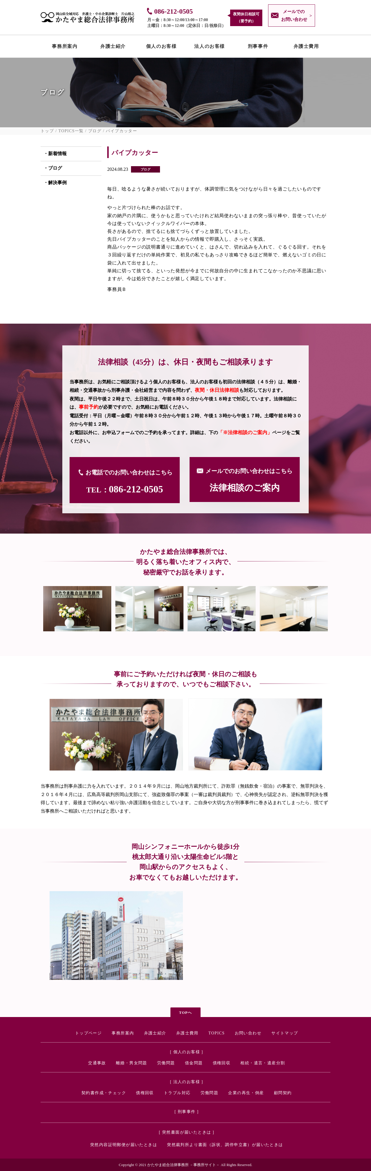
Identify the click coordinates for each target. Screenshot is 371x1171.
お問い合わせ (248, 1033)
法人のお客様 (209, 47)
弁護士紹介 (113, 47)
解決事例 (57, 182)
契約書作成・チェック (103, 1093)
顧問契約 (283, 1093)
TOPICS (216, 1033)
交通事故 (97, 1063)
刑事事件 (258, 47)
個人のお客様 (161, 47)
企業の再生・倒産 (246, 1093)
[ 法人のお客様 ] (186, 1082)
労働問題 (166, 1063)
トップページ (88, 1033)
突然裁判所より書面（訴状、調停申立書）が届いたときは (225, 1145)
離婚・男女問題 (131, 1063)
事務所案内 (64, 47)
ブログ (94, 131)
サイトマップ (284, 1033)
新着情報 (57, 153)
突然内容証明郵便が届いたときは (123, 1145)
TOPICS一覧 (71, 131)
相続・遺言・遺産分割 (262, 1063)
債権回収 (222, 1063)
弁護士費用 (306, 47)
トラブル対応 (177, 1093)
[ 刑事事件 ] (186, 1112)
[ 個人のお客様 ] (186, 1052)
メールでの (292, 16)
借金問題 (194, 1063)
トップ (47, 131)
